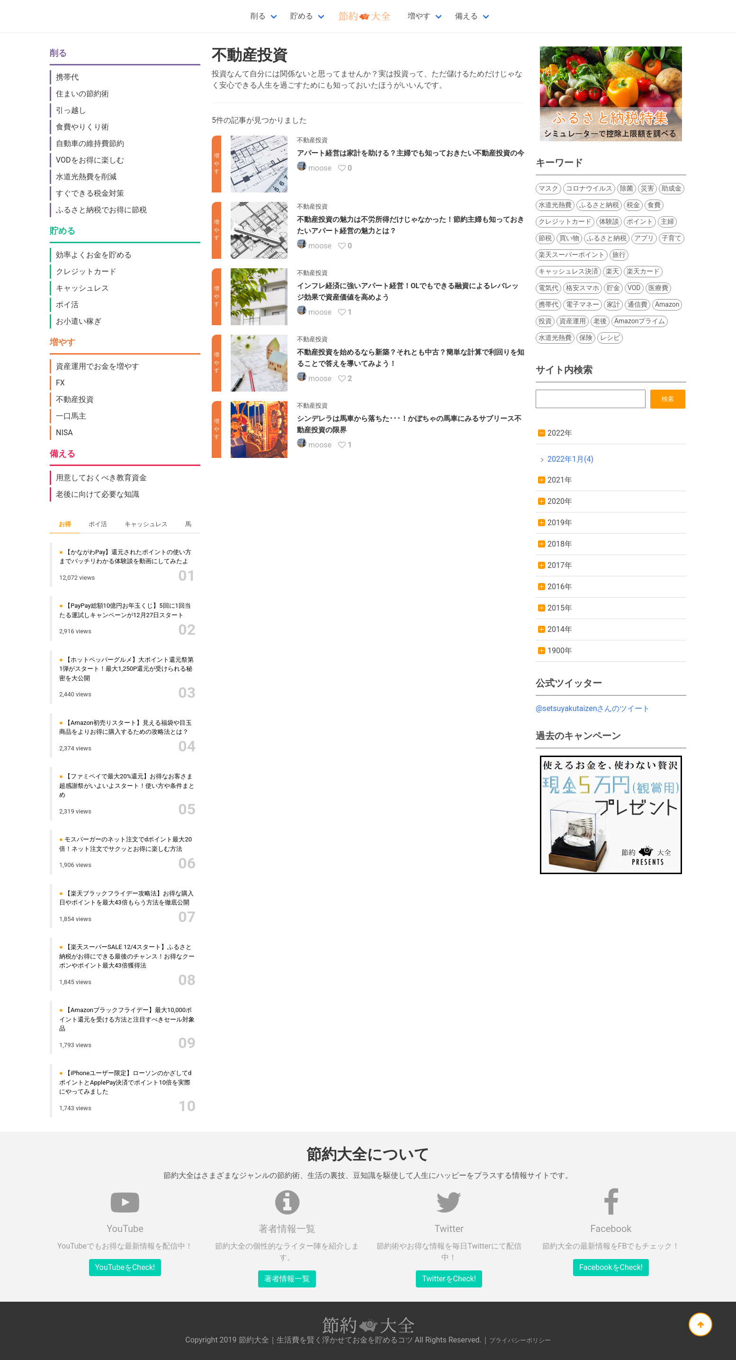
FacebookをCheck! (611, 1267)
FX (60, 382)
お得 (65, 524)
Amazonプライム (639, 321)
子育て (672, 238)
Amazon (667, 304)
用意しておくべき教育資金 (101, 477)
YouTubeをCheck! (125, 1267)
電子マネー (582, 304)
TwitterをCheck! (449, 1278)
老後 (600, 321)
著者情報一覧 (287, 1278)
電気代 (548, 288)
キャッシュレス (82, 287)
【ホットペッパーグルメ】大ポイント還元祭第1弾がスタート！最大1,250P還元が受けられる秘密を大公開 (126, 669)
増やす (419, 15)
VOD (634, 288)
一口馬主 (71, 415)
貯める (301, 15)
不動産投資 (75, 399)
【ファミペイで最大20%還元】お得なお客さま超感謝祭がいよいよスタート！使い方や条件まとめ (127, 785)
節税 (545, 238)
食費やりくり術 (82, 126)
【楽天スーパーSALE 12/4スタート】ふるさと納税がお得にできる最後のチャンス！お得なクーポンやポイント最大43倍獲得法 (127, 956)
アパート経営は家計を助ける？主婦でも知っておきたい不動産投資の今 (410, 153)
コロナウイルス (589, 188)
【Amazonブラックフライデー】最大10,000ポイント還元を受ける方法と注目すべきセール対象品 (127, 1019)
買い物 (569, 238)
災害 (647, 188)
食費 (654, 205)
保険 (585, 337)
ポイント (640, 221)
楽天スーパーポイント (572, 254)
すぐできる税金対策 (90, 193)
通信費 (637, 304)
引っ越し (71, 110)
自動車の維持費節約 (90, 143)
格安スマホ (582, 288)
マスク (548, 188)
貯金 (613, 288)
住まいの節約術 (82, 93)
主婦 (667, 221)
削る (258, 15)
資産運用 (572, 321)
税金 (633, 205)
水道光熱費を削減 (86, 176)
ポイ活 (67, 304)
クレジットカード (86, 271)
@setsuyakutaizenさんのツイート (593, 708)
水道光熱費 (555, 205)
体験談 (609, 221)
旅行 (619, 254)
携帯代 (67, 77)
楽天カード (643, 271)
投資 (545, 321)
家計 (613, 304)
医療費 (658, 288)
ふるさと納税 (599, 205)
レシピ (610, 337)
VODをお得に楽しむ (90, 159)
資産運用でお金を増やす (97, 366)
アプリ (644, 238)
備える (466, 15)
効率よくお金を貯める (94, 254)
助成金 (672, 188)
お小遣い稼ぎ (78, 321)
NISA (64, 432)
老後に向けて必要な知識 (97, 494)
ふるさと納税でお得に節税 (101, 209)
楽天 (612, 271)
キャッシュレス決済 (568, 271)
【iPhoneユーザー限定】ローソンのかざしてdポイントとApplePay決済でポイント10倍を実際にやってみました (125, 1082)
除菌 (626, 188)
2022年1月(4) (570, 459)
